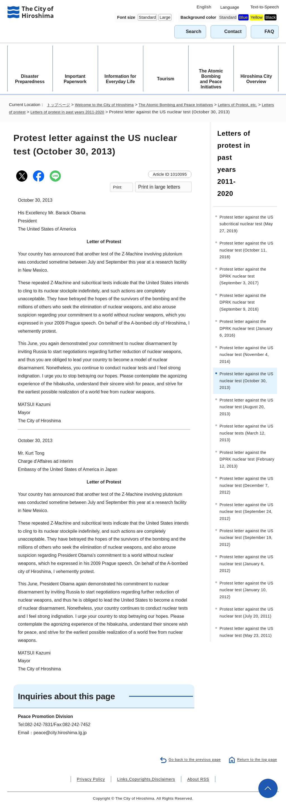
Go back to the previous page (191, 759)
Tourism (165, 78)
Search (193, 31)
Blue (243, 17)
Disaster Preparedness (30, 79)
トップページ (59, 104)
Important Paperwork (75, 79)
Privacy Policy (96, 778)
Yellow (257, 17)
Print (117, 187)
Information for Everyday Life (120, 79)
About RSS (192, 778)
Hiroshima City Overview (256, 79)
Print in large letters (159, 187)
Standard (147, 17)
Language (229, 7)
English (204, 6)
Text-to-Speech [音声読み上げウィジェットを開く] (264, 6)
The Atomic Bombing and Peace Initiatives (211, 79)
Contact (233, 31)
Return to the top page (256, 759)
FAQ (269, 31)
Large (164, 17)
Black (270, 17)
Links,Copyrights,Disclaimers (145, 778)
